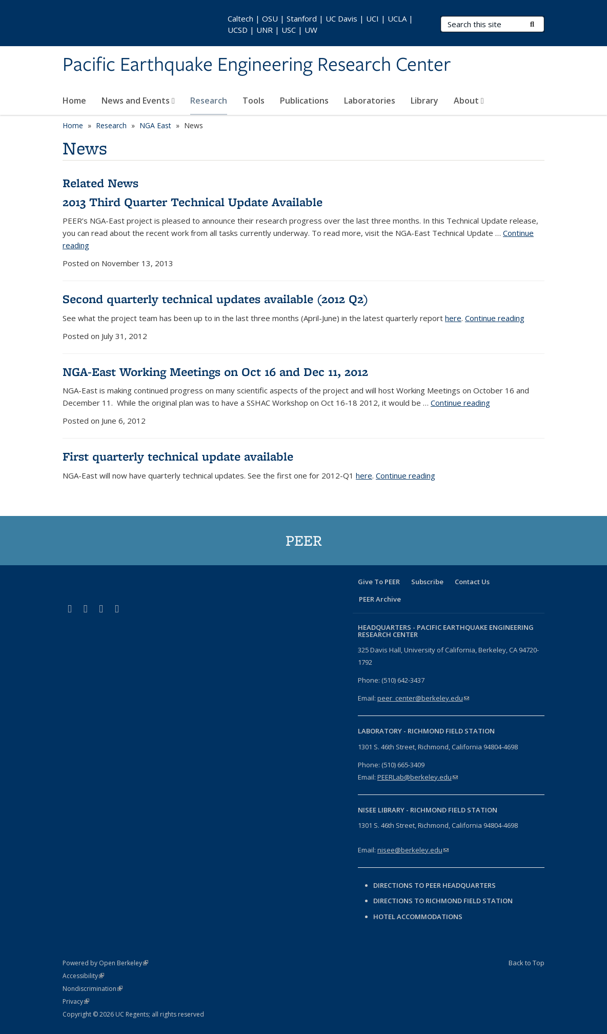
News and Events (138, 100)
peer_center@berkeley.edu (423, 698)
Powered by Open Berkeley (105, 963)
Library (424, 100)
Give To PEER (379, 581)
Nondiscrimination (93, 988)
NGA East (155, 125)
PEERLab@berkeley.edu (417, 777)
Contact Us (472, 581)
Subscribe (427, 581)
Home (74, 100)
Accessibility (83, 975)
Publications (304, 100)
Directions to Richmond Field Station (443, 900)
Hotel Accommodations (417, 916)
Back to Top (526, 962)
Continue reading (494, 318)
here (453, 318)
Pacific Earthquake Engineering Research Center (257, 65)
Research (208, 100)
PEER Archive (380, 599)
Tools (253, 100)
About (469, 100)
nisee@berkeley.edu (413, 849)
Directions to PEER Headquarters (435, 885)
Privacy (76, 1001)
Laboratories (369, 100)
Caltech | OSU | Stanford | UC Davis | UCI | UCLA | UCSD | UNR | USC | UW (320, 24)
